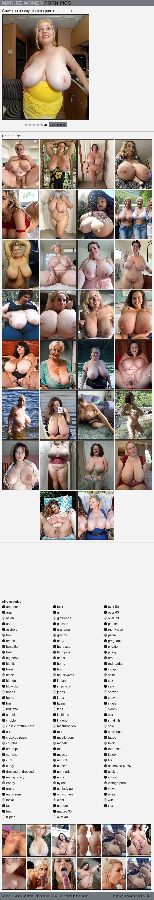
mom (58, 749)
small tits (112, 720)
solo (109, 726)
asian (8, 618)
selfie (110, 675)
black (8, 675)
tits (108, 760)
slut (108, 715)
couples (9, 743)
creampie (10, 749)
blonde (9, 680)
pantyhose (113, 629)
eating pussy (13, 777)
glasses (60, 624)
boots (8, 697)
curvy (8, 766)
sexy (109, 686)
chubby (9, 720)
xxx (108, 805)
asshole (9, 629)
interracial (62, 686)
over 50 (111, 607)
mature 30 (62, 811)
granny (60, 635)
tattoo (110, 737)
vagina (111, 777)
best (7, 652)
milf (57, 732)
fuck (58, 607)
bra (6, 703)
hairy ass (61, 646)
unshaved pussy (117, 766)
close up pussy (14, 737)
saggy (110, 669)
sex (108, 680)
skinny (110, 709)
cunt (7, 760)
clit (6, 732)
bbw (7, 635)
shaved (111, 692)
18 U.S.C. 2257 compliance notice (66, 896)
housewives (63, 675)
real (108, 658)
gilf (57, 612)
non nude (62, 771)
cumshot (10, 754)
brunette (10, 709)
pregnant (112, 641)
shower (111, 697)
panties (111, 624)
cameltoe (10, 715)
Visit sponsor (58, 124)
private (111, 646)
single (110, 703)
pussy (110, 652)
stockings (112, 732)
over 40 (60, 817)
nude (58, 777)
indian (59, 680)
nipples (60, 766)
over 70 (111, 618)
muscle (60, 754)
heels (59, 658)
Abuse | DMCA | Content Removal (23, 896)
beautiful (10, 646)
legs (58, 709)
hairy (58, 641)
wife (109, 800)
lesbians (61, 715)
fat (6, 805)
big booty (10, 658)
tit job (110, 754)
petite (110, 635)
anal (7, 612)
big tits (9, 663)
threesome (113, 749)
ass (6, 624)
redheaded (113, 663)
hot (57, 669)
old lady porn (64, 788)
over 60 (111, 612)
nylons (59, 783)
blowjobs (10, 686)
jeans (59, 692)
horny (59, 663)
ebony (8, 783)
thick (109, 743)
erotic (8, 788)
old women (63, 794)
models (60, 743)
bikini (8, 669)
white (110, 794)
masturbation (64, 726)
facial (8, 800)
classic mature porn (18, 726)
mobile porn (63, 737)
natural (60, 760)
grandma (61, 629)
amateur (10, 607)
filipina (8, 817)
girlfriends (62, 618)
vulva (110, 788)
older (58, 800)
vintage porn (115, 783)
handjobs (61, 652)
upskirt (111, 771)
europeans (11, 794)
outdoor (60, 805)
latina (59, 703)
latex (58, 697)
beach (8, 641)
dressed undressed (18, 771)
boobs (8, 692)
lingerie (60, 720)
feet (7, 811)
